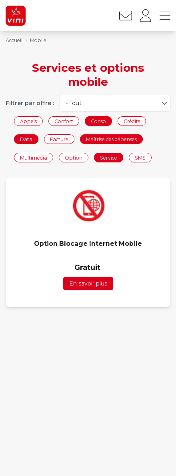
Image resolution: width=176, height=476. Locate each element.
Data (26, 139)
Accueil (14, 40)
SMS (140, 157)
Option (73, 157)
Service (108, 157)
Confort (63, 121)
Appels (28, 121)
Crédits (132, 121)
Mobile (38, 40)
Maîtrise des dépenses (111, 139)
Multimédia (33, 157)
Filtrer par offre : (30, 103)
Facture (59, 139)
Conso (98, 121)
